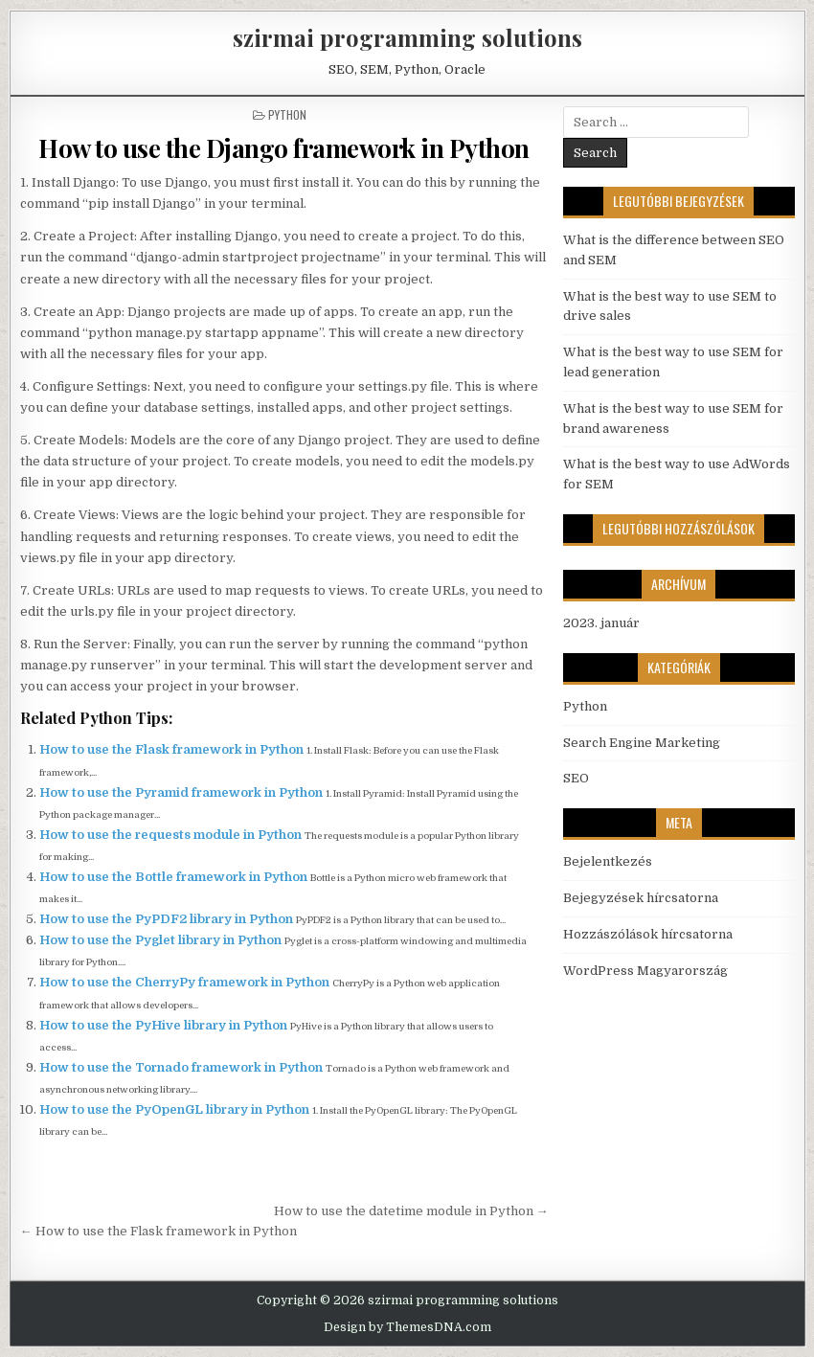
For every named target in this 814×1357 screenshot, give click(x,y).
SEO (576, 778)
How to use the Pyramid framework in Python (182, 792)
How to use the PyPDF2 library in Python (167, 919)
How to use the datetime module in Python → (411, 1211)
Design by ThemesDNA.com (407, 1327)
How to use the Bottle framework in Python (174, 877)
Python (287, 114)
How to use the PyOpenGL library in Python (175, 1109)
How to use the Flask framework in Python (172, 749)
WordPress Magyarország (645, 970)
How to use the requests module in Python (172, 834)
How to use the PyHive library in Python (164, 1025)
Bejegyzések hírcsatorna (640, 898)
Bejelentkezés (607, 861)
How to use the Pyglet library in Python (161, 940)
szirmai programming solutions (407, 37)
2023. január (601, 623)
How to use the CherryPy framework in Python (185, 982)
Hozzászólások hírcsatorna (648, 934)
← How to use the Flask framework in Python (158, 1231)
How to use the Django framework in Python (284, 148)
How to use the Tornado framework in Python (182, 1067)
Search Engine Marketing (641, 742)
